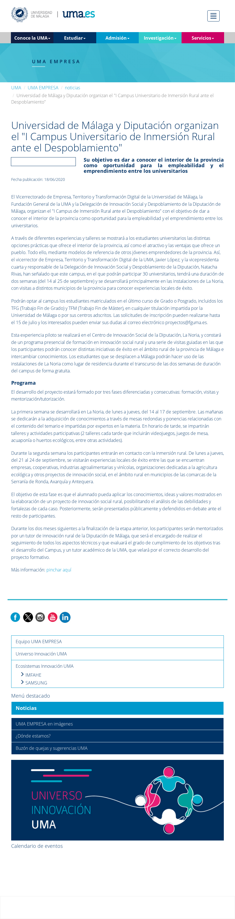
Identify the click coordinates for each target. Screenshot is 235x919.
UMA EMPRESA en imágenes (44, 724)
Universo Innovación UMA (41, 654)
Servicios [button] (203, 38)
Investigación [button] (160, 38)
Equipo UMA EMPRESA (39, 641)
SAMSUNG (33, 683)
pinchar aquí (58, 570)
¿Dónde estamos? (33, 736)
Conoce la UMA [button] (32, 38)
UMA (16, 88)
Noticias (26, 708)
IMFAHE (30, 675)
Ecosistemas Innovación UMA (45, 666)
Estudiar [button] (75, 38)
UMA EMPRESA (43, 88)
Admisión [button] (117, 38)
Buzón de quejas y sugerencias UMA (52, 748)
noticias (72, 88)
